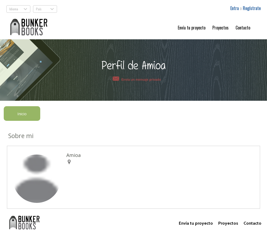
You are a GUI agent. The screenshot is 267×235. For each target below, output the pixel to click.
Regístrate (252, 8)
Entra (235, 8)
